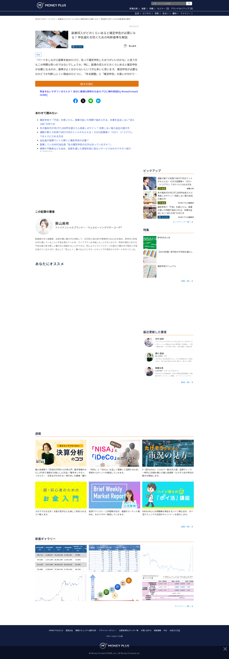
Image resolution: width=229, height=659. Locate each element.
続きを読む (86, 84)
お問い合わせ (146, 630)
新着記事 (135, 8)
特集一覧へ (186, 281)
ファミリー (186, 13)
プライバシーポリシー (107, 630)
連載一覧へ (186, 526)
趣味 (175, 13)
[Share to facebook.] (75, 100)
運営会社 (69, 630)
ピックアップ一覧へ (182, 221)
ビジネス (148, 13)
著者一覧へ (186, 382)
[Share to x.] (83, 100)
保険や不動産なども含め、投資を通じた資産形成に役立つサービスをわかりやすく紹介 (85, 148)
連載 (145, 8)
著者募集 (157, 630)
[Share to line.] (90, 100)
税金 (38, 54)
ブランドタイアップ (182, 8)
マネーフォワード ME (114, 636)
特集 (152, 8)
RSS (165, 630)
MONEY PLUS (40, 19)
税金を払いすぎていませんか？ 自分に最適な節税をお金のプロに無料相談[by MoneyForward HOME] (89, 93)
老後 (158, 13)
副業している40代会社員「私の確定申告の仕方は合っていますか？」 (76, 144)
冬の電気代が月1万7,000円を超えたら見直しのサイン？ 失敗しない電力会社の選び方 (85, 128)
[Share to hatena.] (98, 100)
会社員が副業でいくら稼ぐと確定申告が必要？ (64, 140)
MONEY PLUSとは (56, 630)
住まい (167, 13)
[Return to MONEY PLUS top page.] (51, 5)
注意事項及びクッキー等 (128, 630)
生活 (138, 13)
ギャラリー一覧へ (183, 606)
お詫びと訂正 (175, 630)
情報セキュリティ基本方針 (85, 630)
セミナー (163, 8)
